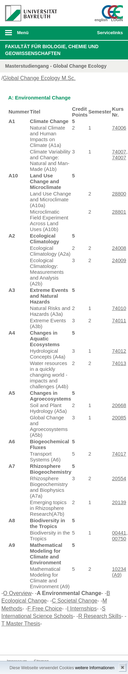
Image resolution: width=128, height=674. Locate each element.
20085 (119, 417)
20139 (119, 502)
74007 (119, 151)
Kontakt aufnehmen (66, 642)
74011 (119, 320)
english (101, 20)
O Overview (17, 593)
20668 (119, 405)
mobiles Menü (28, 35)
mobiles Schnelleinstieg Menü (108, 35)
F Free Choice (44, 608)
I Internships (82, 608)
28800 (119, 194)
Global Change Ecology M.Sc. (39, 78)
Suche (80, 33)
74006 (119, 128)
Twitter (23, 642)
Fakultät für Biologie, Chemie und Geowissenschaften (51, 50)
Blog (56, 642)
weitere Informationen (94, 667)
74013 (119, 363)
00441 (119, 533)
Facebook (12, 642)
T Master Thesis (20, 623)
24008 (119, 248)
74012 (119, 351)
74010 (119, 308)
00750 (119, 538)
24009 (119, 260)
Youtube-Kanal (45, 642)
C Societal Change (74, 601)
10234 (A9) (119, 572)
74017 (119, 454)
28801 (119, 212)
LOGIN (117, 20)
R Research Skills (99, 616)
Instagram (34, 642)
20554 (119, 478)
